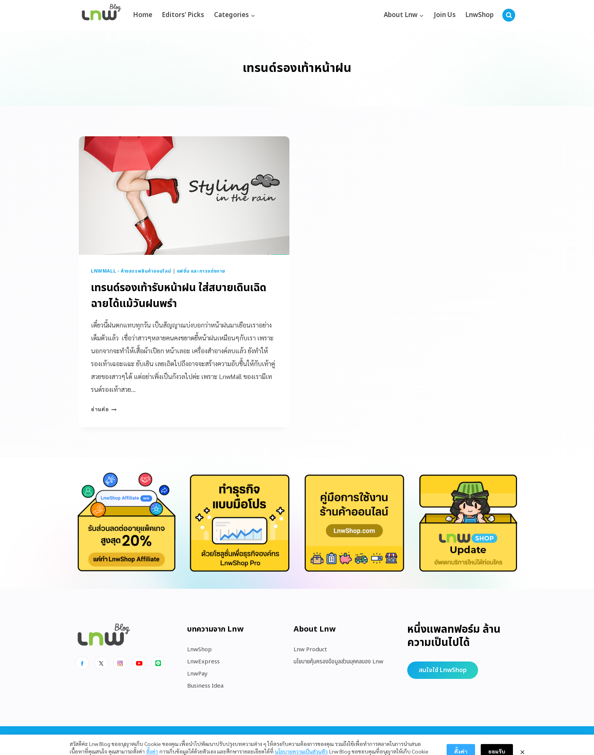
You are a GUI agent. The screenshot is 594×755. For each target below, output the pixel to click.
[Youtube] (139, 663)
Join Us (445, 15)
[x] (101, 663)
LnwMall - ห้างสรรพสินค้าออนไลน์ (131, 271)
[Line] (158, 663)
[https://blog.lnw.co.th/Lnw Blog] (101, 15)
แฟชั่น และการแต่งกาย (201, 271)
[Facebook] (82, 663)
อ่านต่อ (104, 409)
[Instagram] (120, 663)
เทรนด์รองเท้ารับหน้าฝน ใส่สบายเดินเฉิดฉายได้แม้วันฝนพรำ (178, 296)
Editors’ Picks (183, 15)
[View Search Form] (508, 15)
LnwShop (479, 15)
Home (142, 15)
